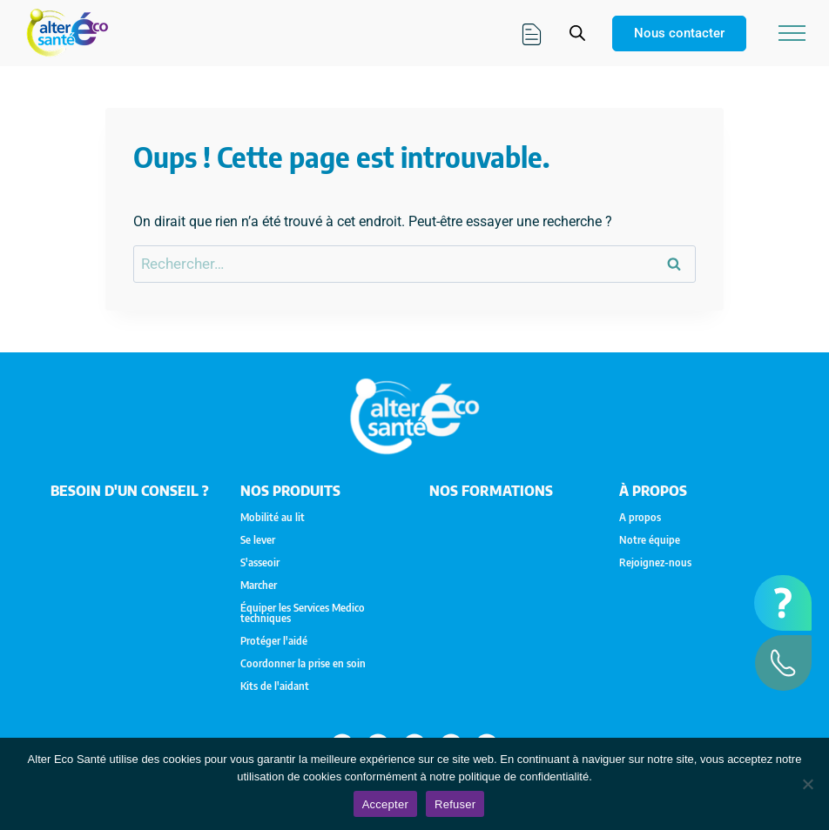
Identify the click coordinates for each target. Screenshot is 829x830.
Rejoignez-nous (655, 563)
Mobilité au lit (272, 517)
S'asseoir (260, 563)
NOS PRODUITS (290, 490)
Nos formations (491, 490)
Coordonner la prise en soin (303, 664)
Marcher (258, 585)
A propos (640, 517)
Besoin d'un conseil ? (130, 490)
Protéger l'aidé (273, 641)
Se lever (257, 540)
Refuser (455, 804)
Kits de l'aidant (274, 686)
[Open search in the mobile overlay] (577, 33)
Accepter (385, 804)
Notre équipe (649, 540)
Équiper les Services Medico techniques (302, 613)
